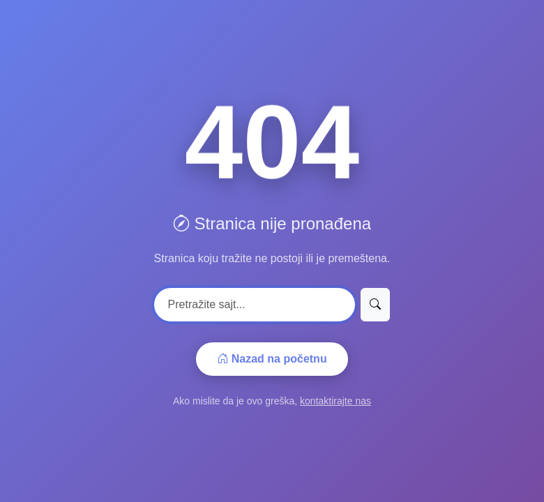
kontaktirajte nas (335, 400)
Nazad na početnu (271, 359)
